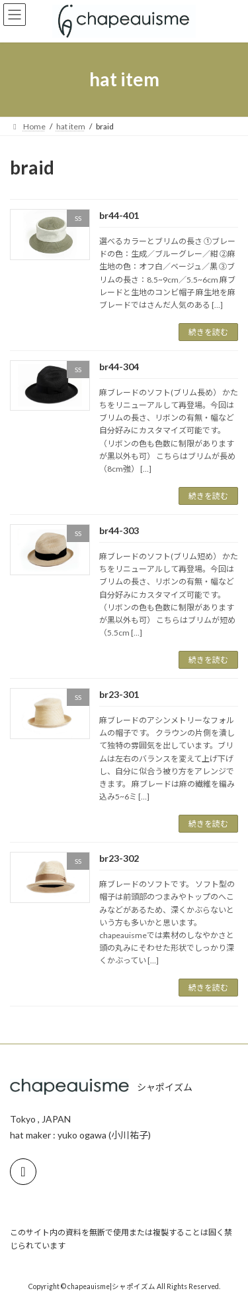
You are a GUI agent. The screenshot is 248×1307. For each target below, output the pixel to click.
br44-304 (119, 366)
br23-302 (119, 858)
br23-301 (119, 694)
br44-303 (119, 530)
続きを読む (208, 332)
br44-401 (119, 215)
